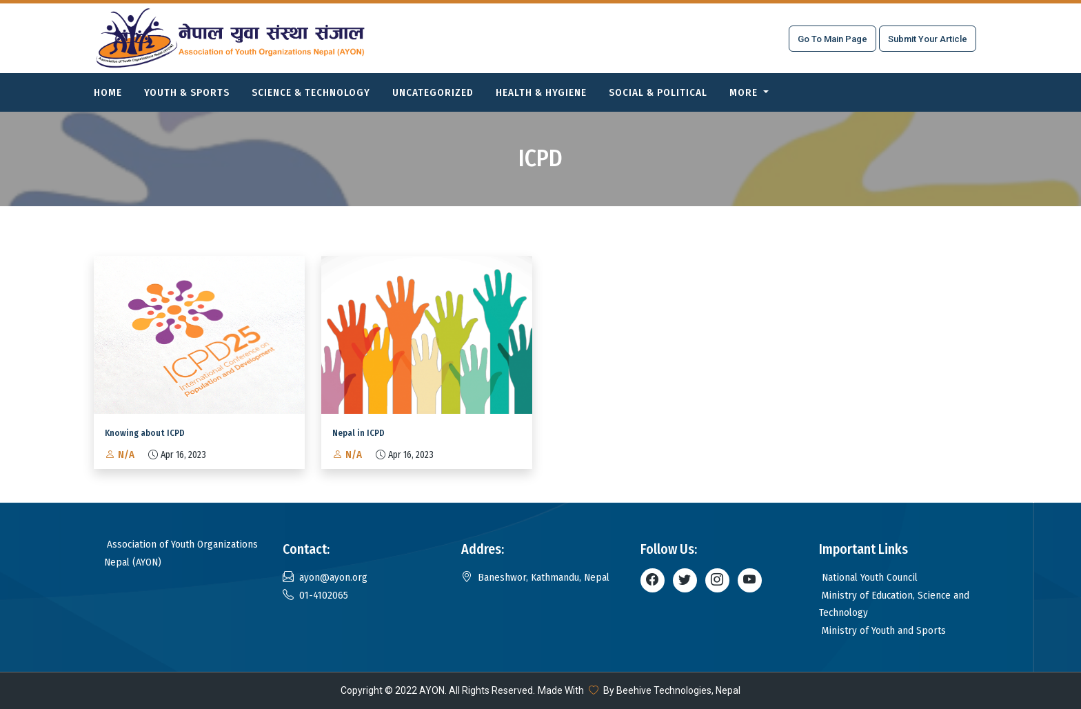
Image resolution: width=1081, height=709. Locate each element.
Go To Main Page (832, 39)
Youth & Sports (187, 92)
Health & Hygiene (541, 92)
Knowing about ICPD (145, 433)
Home (108, 92)
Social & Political (658, 92)
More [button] (744, 92)
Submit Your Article (927, 39)
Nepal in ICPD (358, 433)
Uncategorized (433, 92)
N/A (119, 454)
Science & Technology (311, 92)
